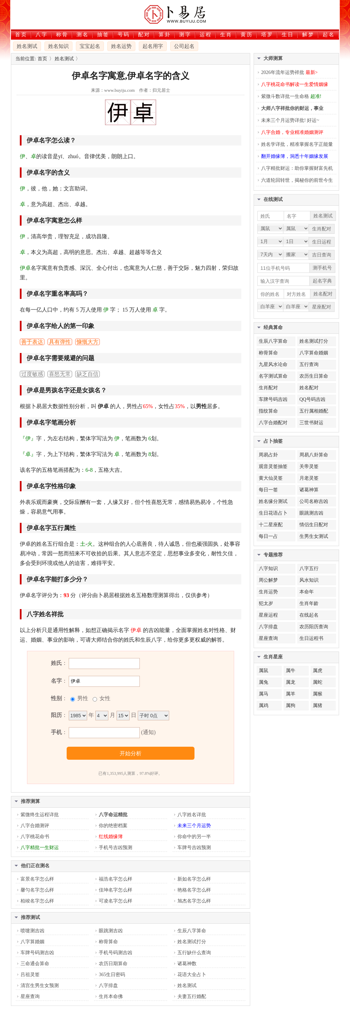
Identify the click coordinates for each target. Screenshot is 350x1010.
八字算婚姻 (32, 941)
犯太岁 (266, 603)
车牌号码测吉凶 (37, 952)
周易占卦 (268, 454)
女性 (104, 698)
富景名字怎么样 (37, 879)
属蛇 (317, 682)
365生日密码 (112, 974)
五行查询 (309, 364)
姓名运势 (121, 46)
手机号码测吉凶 (115, 952)
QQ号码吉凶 (312, 399)
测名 (83, 34)
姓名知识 (58, 46)
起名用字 (153, 46)
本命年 (306, 591)
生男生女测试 (313, 536)
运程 (206, 34)
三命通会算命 (35, 963)
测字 (185, 34)
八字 (42, 34)
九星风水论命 (273, 364)
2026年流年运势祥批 (289, 72)
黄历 (247, 34)
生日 (288, 34)
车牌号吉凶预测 (194, 847)
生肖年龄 (309, 603)
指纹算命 (268, 411)
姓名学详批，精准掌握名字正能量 (297, 144)
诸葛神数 (187, 963)
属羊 (290, 693)
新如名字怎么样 (194, 879)
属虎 (317, 670)
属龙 (290, 682)
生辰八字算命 (191, 930)
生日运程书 (311, 638)
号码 (124, 34)
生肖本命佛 (111, 996)
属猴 (317, 693)
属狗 (290, 705)
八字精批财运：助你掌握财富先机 (297, 168)
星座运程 (268, 615)
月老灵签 (309, 478)
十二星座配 (271, 524)
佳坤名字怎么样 (115, 890)
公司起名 (184, 46)
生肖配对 (268, 387)
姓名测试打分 (191, 941)
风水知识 (309, 580)
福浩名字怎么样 (115, 879)
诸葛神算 (309, 489)
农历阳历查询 (313, 626)
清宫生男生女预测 (40, 985)
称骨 (62, 34)
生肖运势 (268, 591)
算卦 (165, 34)
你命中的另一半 (194, 836)
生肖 (226, 34)
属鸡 (263, 705)
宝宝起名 (90, 46)
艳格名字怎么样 (194, 890)
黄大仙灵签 (271, 478)
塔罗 (267, 34)
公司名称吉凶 (313, 501)
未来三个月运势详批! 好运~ (290, 120)
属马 (263, 693)
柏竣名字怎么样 (37, 901)
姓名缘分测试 (273, 501)
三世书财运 (311, 422)
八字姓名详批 (191, 814)
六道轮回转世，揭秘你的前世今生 (297, 180)
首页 (21, 34)
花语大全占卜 (191, 974)
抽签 (103, 34)
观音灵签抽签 (273, 466)
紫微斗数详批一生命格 (291, 96)
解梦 (308, 34)
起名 (329, 34)
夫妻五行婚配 (191, 996)
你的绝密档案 (113, 825)
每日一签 (268, 489)
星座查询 (30, 996)
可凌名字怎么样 (115, 901)
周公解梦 (268, 580)
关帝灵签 (309, 466)
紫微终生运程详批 (40, 814)
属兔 (263, 682)
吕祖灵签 (30, 974)
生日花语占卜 (273, 513)
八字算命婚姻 (313, 352)
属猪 (317, 705)
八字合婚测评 (35, 825)
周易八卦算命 (313, 454)
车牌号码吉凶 (273, 399)
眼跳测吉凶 (111, 930)
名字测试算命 (273, 376)
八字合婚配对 (273, 422)
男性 (82, 698)
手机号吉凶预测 (115, 847)
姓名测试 (27, 46)
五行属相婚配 (313, 411)
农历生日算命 (313, 376)
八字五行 (309, 568)
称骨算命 (108, 941)
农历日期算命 (113, 963)
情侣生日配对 (313, 524)
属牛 (290, 670)
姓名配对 (309, 387)
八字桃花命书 (35, 836)
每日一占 (268, 536)
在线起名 (309, 615)
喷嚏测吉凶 (32, 930)
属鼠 (263, 670)
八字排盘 (108, 985)
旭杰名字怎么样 (194, 901)
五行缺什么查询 (194, 952)
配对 (144, 34)
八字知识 (268, 568)
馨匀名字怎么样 (37, 890)
